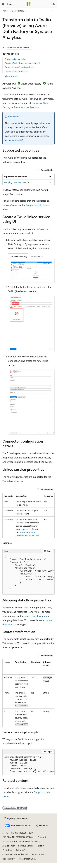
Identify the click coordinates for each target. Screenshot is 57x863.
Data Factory (18, 10)
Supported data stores (37, 204)
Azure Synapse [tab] (36, 256)
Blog (40, 845)
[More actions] (52, 10)
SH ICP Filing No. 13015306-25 (16, 832)
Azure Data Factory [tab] (18, 256)
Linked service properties (16, 71)
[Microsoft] (29, 4)
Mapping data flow (12, 182)
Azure (5, 10)
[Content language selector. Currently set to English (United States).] (16, 818)
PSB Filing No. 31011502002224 (17, 837)
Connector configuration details (19, 67)
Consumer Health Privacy (14, 854)
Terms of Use (38, 854)
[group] (28, 574)
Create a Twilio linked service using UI (22, 63)
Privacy (41, 837)
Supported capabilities (15, 59)
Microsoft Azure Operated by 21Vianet (20, 841)
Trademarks (7, 858)
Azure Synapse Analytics (26, 107)
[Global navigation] (3, 4)
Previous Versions (26, 845)
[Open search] (54, 4)
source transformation (36, 615)
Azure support (13, 140)
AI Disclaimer (8, 845)
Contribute (7, 850)
